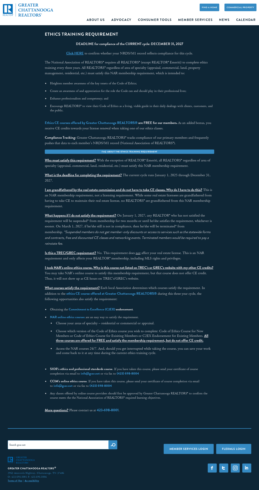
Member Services (195, 20)
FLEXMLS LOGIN (233, 449)
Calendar (246, 20)
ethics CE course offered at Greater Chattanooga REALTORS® (111, 293)
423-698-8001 (108, 410)
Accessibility (32, 480)
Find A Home (209, 7)
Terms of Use (15, 480)
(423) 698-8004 (128, 373)
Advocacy (121, 20)
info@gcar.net (90, 373)
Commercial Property (240, 7)
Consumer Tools (155, 20)
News (224, 20)
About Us (96, 20)
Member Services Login (188, 449)
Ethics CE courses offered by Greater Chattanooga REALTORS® (91, 122)
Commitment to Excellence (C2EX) (92, 309)
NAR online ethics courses (67, 317)
